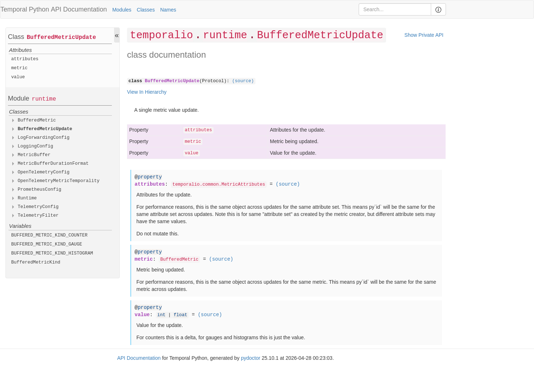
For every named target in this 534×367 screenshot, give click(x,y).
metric (19, 68)
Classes (146, 10)
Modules (121, 10)
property (149, 177)
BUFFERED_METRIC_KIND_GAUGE (46, 244)
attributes (25, 59)
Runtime (27, 198)
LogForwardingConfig (44, 137)
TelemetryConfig (38, 206)
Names (168, 10)
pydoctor (251, 358)
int (161, 315)
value (18, 77)
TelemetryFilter (38, 215)
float (180, 315)
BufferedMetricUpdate (61, 37)
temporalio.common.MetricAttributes (218, 184)
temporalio (161, 35)
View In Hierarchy (146, 92)
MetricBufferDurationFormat (53, 163)
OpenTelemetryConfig (44, 172)
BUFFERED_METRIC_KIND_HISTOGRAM (52, 253)
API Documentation (79, 9)
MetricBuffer (34, 155)
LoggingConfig (35, 146)
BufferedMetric (37, 120)
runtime (44, 99)
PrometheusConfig (39, 189)
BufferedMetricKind (35, 262)
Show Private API (423, 35)
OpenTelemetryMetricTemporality (59, 181)
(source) (243, 81)
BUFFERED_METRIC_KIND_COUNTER (49, 235)
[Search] (395, 9)
